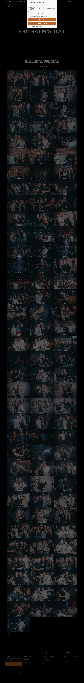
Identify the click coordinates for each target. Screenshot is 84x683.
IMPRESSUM (41, 26)
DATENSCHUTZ (35, 26)
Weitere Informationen (48, 26)
